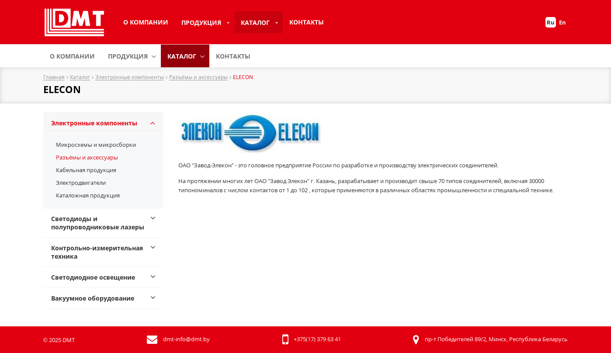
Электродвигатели (81, 183)
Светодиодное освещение (93, 277)
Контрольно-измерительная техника (97, 252)
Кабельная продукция (86, 170)
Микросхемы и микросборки (96, 145)
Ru (551, 22)
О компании (145, 22)
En (562, 22)
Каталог (255, 22)
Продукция (201, 22)
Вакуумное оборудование (92, 298)
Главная (54, 77)
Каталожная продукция (88, 195)
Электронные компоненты (129, 77)
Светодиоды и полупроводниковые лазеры (97, 223)
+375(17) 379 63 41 (317, 339)
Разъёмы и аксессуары (198, 77)
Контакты (306, 22)
